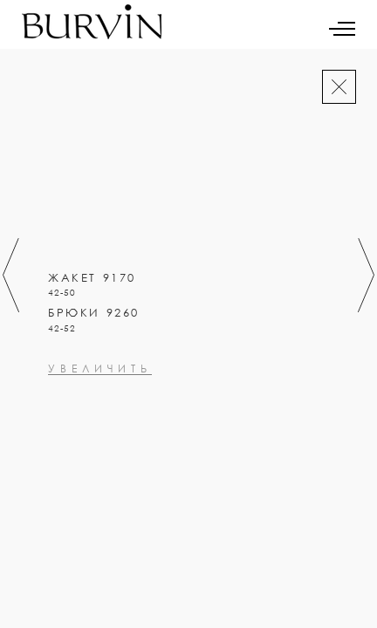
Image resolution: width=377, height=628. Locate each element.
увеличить (100, 444)
